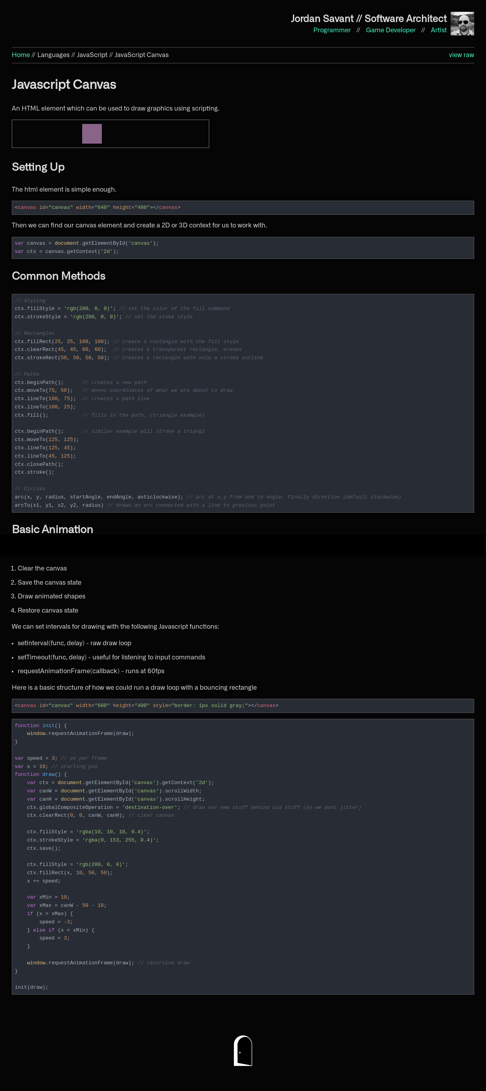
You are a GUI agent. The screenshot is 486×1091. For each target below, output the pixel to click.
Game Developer (391, 30)
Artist (439, 30)
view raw (461, 55)
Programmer (332, 30)
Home (21, 55)
